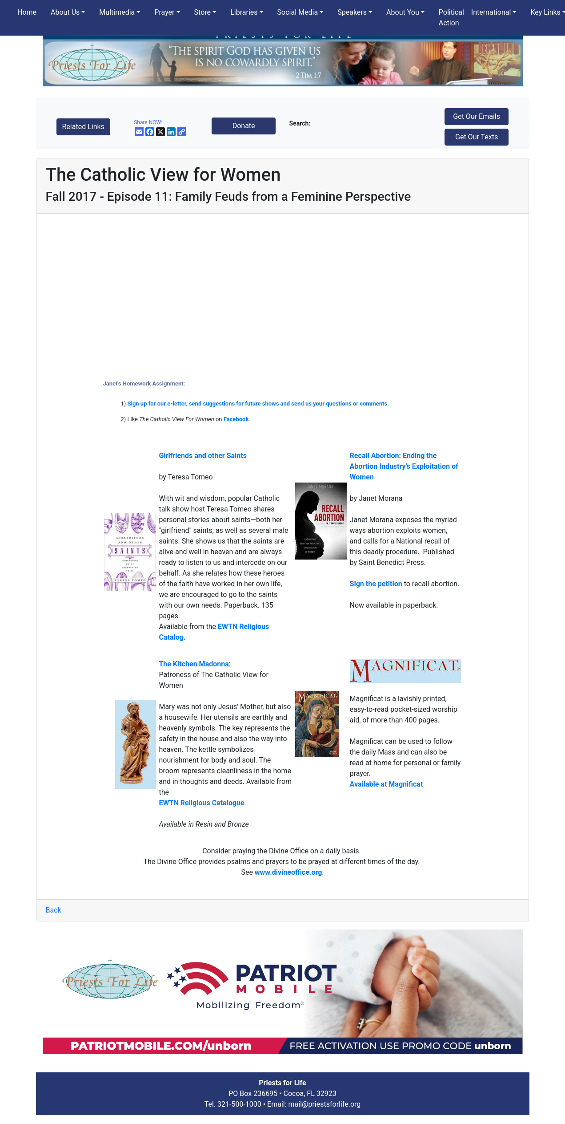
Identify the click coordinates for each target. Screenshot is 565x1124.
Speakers (352, 12)
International (491, 12)
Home (26, 12)
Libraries (243, 12)
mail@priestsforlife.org (325, 1104)
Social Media (297, 12)
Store (202, 12)
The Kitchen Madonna (193, 664)
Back (53, 910)
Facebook (236, 419)
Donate (243, 126)
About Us (65, 12)
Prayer (164, 12)
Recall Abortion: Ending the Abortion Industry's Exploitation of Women (404, 466)
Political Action (451, 17)
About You (402, 12)
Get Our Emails (476, 116)
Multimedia (117, 12)
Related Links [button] (83, 126)
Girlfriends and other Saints (203, 455)
